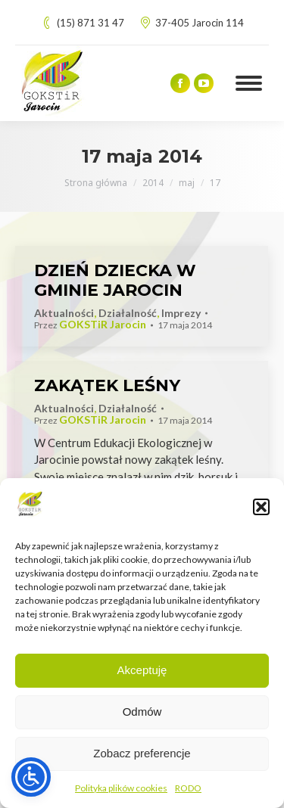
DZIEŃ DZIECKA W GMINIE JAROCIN (115, 280)
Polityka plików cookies (121, 788)
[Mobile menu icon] (249, 83)
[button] (261, 506)
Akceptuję (142, 669)
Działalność (127, 312)
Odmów (142, 711)
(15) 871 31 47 (82, 23)
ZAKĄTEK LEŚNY (107, 385)
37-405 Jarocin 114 (191, 23)
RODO (188, 788)
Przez (90, 325)
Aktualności (64, 312)
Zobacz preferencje (141, 753)
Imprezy (181, 312)
